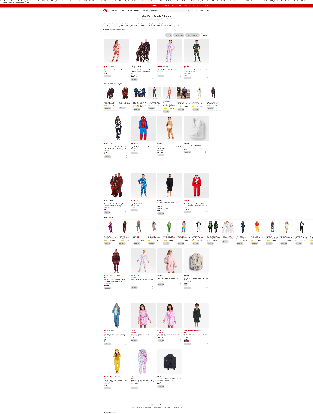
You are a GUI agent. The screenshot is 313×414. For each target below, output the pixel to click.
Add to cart (107, 76)
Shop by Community (207, 1)
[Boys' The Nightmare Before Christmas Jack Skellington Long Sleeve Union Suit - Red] (196, 205)
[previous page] (152, 405)
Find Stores (27, 2)
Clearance (227, 1)
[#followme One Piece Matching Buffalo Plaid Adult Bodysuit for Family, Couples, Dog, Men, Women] (116, 205)
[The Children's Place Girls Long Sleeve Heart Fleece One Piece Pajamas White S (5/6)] (143, 381)
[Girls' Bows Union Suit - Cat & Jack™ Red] (116, 70)
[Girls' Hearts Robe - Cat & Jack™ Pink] (169, 278)
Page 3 (142, 408)
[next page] (161, 405)
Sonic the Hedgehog (135, 206)
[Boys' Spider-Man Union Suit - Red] (143, 147)
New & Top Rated (167, 25)
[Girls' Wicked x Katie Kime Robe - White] (169, 334)
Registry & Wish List (189, 5)
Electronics (131, 1)
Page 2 (138, 408)
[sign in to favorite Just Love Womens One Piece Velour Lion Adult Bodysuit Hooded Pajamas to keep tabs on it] (126, 388)
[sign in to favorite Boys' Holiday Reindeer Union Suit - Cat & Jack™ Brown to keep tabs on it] (180, 155)
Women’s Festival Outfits (265, 1)
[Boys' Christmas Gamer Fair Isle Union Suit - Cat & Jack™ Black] (196, 71)
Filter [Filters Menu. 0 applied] (106, 25)
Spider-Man (133, 148)
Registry (9, 2)
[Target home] (105, 10)
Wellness (107, 1)
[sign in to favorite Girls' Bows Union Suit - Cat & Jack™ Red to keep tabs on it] (126, 76)
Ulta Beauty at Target (196, 1)
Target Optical (217, 1)
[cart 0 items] (208, 10)
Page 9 (169, 408)
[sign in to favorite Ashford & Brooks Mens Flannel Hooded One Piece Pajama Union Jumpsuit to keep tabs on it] (126, 288)
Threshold (186, 147)
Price (148, 25)
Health (103, 1)
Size (127, 25)
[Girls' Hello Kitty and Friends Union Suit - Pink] (143, 281)
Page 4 (147, 408)
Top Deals (274, 1)
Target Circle (20, 2)
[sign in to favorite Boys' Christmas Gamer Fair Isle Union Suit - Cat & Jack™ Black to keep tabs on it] (206, 78)
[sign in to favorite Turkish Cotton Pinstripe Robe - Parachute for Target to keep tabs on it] (206, 288)
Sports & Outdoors (120, 1)
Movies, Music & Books (147, 1)
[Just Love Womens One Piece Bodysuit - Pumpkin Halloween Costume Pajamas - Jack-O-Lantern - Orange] (116, 148)
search (191, 10)
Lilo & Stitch (160, 71)
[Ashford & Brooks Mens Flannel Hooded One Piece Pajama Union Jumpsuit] (116, 281)
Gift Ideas (179, 1)
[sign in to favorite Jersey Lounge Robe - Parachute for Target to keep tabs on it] (180, 387)
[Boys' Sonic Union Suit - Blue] (143, 204)
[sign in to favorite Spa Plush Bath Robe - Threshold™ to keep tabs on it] (206, 152)
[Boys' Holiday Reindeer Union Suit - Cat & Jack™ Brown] (169, 148)
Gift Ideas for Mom (16, 1)
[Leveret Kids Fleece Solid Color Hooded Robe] (196, 335)
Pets (189, 1)
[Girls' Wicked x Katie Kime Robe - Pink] (143, 334)
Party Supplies (172, 1)
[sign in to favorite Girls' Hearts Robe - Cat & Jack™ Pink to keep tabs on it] (180, 284)
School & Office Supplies (161, 1)
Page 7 (160, 408)
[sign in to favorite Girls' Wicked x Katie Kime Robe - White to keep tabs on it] (180, 340)
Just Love (106, 150)
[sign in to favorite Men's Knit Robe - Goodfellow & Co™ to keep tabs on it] (180, 214)
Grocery (72, 1)
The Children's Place (135, 384)
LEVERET (186, 337)
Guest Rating (156, 25)
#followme (133, 73)
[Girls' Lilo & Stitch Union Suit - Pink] (169, 70)
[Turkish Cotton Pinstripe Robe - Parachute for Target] (196, 279)
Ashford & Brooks (108, 283)
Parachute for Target (189, 282)
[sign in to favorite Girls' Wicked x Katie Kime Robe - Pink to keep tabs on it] (153, 340)
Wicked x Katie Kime (135, 336)
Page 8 (165, 408)
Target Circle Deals (282, 1)
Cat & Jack (106, 71)
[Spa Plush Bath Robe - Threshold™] (196, 145)
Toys (126, 1)
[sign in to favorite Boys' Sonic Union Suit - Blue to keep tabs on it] (153, 210)
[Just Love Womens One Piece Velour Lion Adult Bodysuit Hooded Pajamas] (116, 381)
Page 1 (133, 408)
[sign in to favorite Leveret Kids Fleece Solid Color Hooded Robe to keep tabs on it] (206, 344)
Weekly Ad (291, 1)
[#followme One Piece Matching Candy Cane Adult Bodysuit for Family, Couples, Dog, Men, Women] (143, 71)
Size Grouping (135, 25)
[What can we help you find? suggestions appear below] (167, 10)
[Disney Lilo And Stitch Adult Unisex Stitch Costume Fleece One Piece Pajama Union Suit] (116, 335)
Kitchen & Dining (51, 1)
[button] (167, 101)
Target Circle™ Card (164, 5)
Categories (114, 10)
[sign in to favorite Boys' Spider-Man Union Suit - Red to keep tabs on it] (153, 153)
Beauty (91, 1)
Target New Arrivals (5, 1)
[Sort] (114, 25)
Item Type (177, 25)
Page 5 (151, 408)
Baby (87, 1)
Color (142, 25)
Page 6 (156, 408)
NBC (185, 207)
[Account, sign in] (200, 10)
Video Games (137, 1)
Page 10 (174, 408)
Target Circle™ (153, 5)
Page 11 (179, 408)
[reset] (188, 11)
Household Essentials (80, 1)
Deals (222, 1)
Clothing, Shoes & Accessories (29, 1)
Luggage (112, 1)
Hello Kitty (133, 283)
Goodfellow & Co (161, 204)
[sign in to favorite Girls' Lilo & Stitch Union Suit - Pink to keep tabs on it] (180, 76)
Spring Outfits (244, 1)
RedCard (14, 2)
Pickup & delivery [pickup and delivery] (134, 10)
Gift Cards (185, 1)
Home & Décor (42, 1)
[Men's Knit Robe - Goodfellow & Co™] (169, 203)
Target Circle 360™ (176, 5)
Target (138, 19)
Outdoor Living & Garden (63, 1)
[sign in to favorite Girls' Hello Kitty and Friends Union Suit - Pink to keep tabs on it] (153, 288)
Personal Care (97, 1)
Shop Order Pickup (299, 1)
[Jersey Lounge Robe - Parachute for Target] (169, 379)
